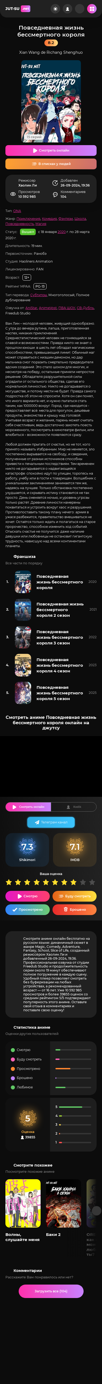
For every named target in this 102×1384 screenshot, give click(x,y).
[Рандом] (79, 8)
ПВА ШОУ (66, 308)
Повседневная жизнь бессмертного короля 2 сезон (60, 609)
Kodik (77, 807)
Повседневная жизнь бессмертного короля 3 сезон (60, 637)
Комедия (49, 219)
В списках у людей (54, 164)
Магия (40, 224)
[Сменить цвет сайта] (55, 8)
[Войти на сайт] (67, 8)
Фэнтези (65, 219)
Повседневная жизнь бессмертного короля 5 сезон (60, 693)
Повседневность (19, 224)
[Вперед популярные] (96, 1211)
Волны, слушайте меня (22, 1237)
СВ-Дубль (85, 308)
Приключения (28, 219)
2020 (62, 232)
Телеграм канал (54, 822)
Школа (80, 219)
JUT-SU (17, 8)
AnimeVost (48, 308)
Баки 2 (53, 1234)
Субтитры (38, 295)
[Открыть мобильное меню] (92, 8)
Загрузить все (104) (51, 1291)
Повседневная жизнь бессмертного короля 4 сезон (60, 665)
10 (93, 882)
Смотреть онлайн (54, 150)
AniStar (31, 308)
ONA (17, 211)
